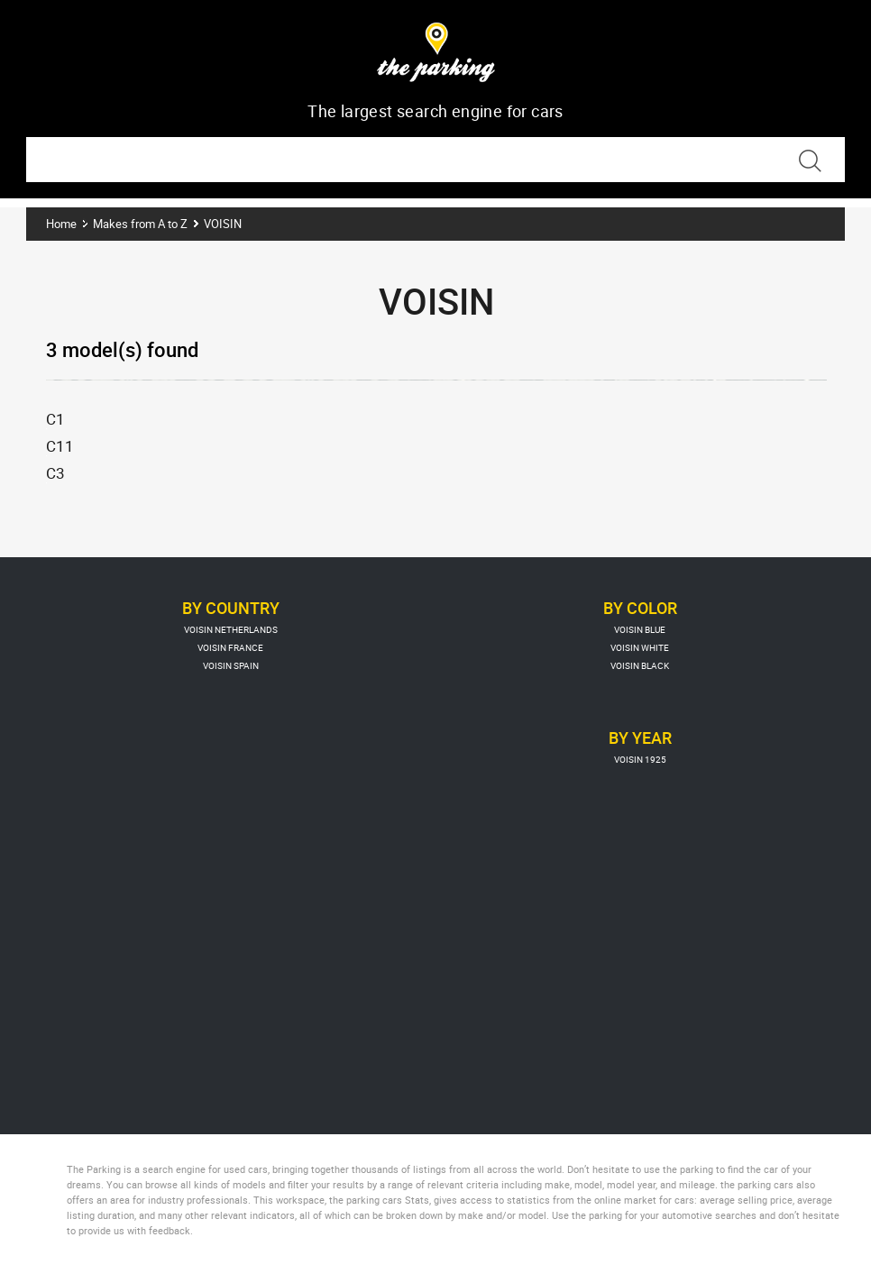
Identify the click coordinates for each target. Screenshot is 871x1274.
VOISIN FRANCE (230, 647)
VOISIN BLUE (639, 629)
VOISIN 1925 (640, 759)
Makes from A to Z (140, 223)
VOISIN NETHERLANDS (231, 629)
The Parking (436, 55)
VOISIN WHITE (639, 647)
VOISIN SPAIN (231, 665)
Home (61, 223)
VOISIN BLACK (639, 665)
